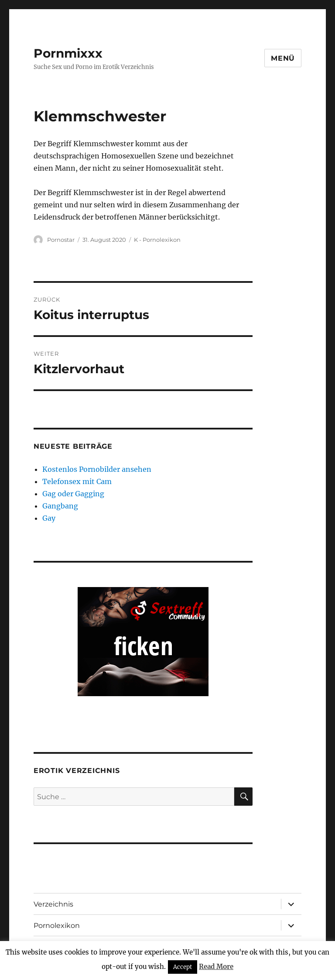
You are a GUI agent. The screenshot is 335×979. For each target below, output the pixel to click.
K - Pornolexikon (157, 239)
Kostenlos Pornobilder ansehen (96, 469)
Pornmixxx (68, 53)
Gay (48, 518)
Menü (283, 58)
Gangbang (60, 506)
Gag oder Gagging (73, 493)
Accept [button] (182, 967)
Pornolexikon (57, 925)
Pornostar (61, 239)
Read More (216, 966)
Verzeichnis (53, 904)
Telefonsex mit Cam (77, 481)
